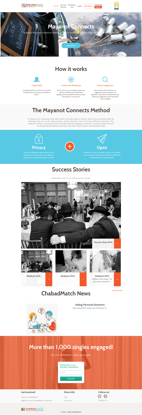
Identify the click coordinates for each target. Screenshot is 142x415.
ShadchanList (72, 6)
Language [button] (98, 6)
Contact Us (68, 401)
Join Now (88, 6)
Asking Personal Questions (90, 305)
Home (56, 6)
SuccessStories (63, 6)
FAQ (65, 397)
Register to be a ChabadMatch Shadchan (36, 401)
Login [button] (80, 6)
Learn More (70, 45)
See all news (117, 290)
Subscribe (71, 379)
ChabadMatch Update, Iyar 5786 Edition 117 (92, 308)
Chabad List (102, 400)
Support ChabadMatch (29, 397)
